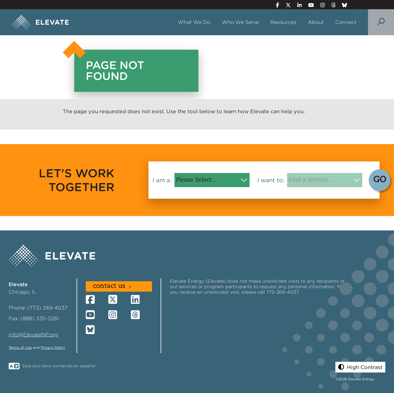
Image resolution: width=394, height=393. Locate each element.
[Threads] (331, 5)
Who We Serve (240, 22)
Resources (283, 22)
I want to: (270, 180)
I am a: (162, 180)
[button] (360, 367)
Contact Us (109, 286)
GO (379, 180)
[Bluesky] (342, 5)
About (316, 22)
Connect (345, 22)
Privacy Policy (53, 347)
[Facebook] (275, 5)
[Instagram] (320, 5)
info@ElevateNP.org (33, 334)
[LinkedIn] (297, 5)
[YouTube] (308, 5)
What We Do (194, 22)
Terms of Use (20, 347)
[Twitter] (285, 5)
